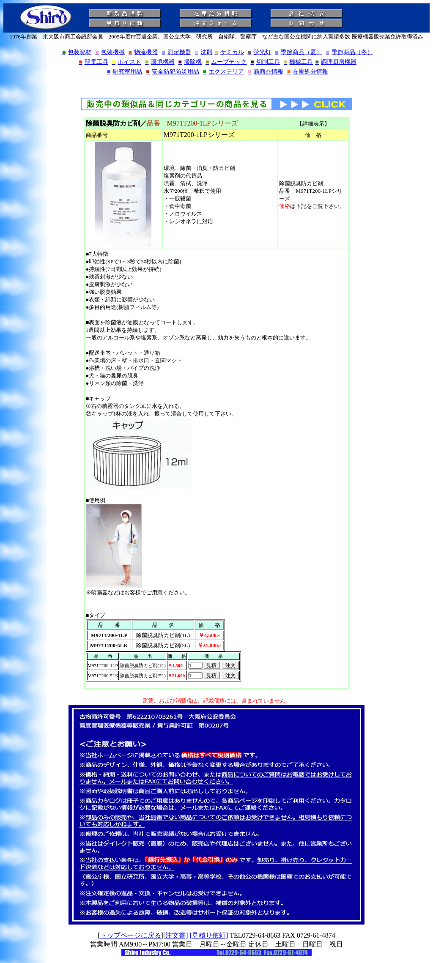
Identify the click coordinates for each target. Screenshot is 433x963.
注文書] (176, 935)
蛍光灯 (259, 52)
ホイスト (126, 62)
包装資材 (76, 52)
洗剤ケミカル (219, 52)
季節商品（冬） (349, 52)
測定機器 (176, 52)
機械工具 (298, 62)
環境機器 (159, 62)
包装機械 (109, 52)
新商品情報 (265, 71)
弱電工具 (93, 62)
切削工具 (265, 62)
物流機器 (143, 52)
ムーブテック (226, 62)
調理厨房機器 (335, 62)
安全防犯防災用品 (172, 71)
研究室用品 (124, 71)
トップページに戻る (130, 935)
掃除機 (190, 62)
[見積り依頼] (209, 935)
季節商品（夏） (298, 52)
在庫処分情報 (307, 71)
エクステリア (223, 71)
